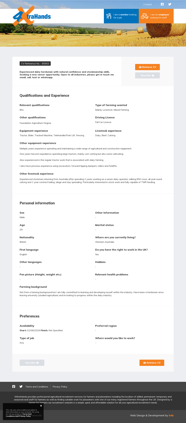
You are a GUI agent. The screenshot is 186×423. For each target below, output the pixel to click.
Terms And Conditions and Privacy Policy (19, 415)
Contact (147, 4)
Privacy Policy (60, 386)
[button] (121, 16)
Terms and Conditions (36, 386)
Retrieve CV (147, 67)
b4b (171, 415)
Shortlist (147, 75)
